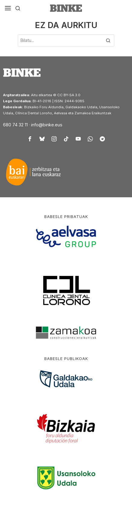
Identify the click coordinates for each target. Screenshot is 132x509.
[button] (108, 40)
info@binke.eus (46, 124)
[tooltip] (30, 139)
